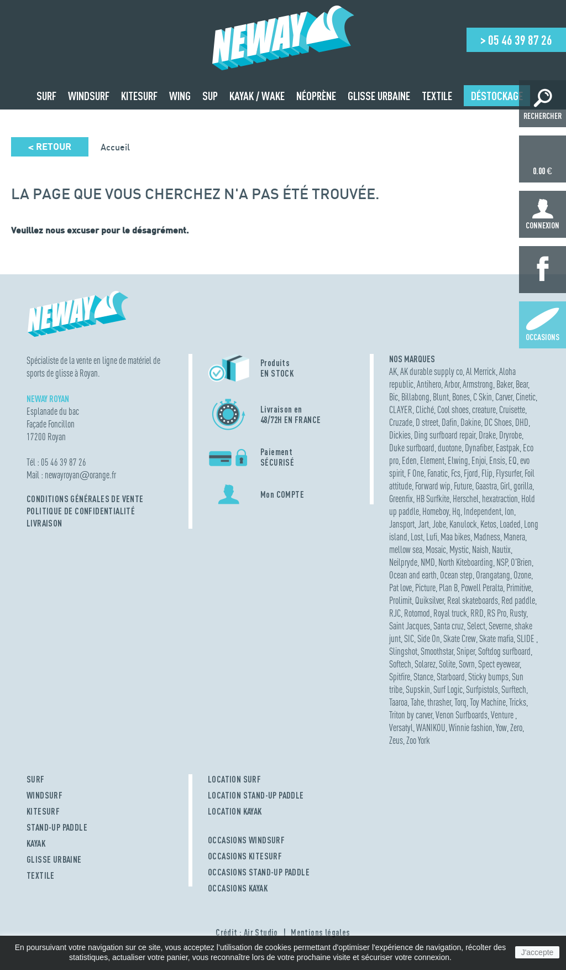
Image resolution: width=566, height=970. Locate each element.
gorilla (522, 486)
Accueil (115, 147)
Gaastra (486, 486)
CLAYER (400, 409)
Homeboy (435, 511)
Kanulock (463, 524)
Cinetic (526, 397)
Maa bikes (455, 537)
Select (476, 626)
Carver (503, 397)
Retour (49, 146)
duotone (450, 447)
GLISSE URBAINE (54, 859)
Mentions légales (320, 932)
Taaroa (398, 702)
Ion (509, 511)
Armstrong (478, 384)
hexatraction (500, 498)
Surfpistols (482, 689)
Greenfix (401, 498)
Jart (423, 524)
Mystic (459, 549)
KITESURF (43, 811)
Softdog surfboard (504, 651)
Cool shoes (453, 409)
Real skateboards (472, 600)
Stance (423, 676)
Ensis (497, 460)
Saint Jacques (409, 626)
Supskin (418, 689)
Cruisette (512, 409)
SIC (409, 638)
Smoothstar (437, 651)
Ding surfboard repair (444, 435)
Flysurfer (508, 473)
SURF (36, 779)
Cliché (425, 409)
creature (484, 409)
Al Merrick (481, 371)
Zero (516, 727)
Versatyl (401, 727)
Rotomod (417, 613)
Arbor (451, 384)
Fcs (455, 473)
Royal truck (450, 613)
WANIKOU (431, 727)
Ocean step (456, 575)
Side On (428, 638)
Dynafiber (478, 447)
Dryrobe (510, 435)
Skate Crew (459, 638)
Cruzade (400, 422)
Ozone (522, 575)
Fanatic (437, 473)
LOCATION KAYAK (235, 811)
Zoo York (418, 740)
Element (432, 460)
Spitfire (399, 676)
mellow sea (405, 549)
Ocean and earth (413, 575)
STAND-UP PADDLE (57, 827)
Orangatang (493, 575)
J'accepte (537, 952)
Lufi (431, 537)
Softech (400, 664)
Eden (409, 460)
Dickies (400, 435)
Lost (417, 537)
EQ (513, 460)
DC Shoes (498, 422)
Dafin (449, 422)
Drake (487, 435)
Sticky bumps (488, 676)
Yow (501, 727)
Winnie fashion (470, 727)
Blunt (441, 397)
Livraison (44, 523)
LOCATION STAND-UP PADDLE (256, 795)
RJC (395, 613)
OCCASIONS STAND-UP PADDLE (259, 872)
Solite (447, 664)
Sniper (466, 651)
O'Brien (521, 562)
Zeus (396, 740)
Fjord (471, 473)
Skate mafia (496, 638)
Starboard (451, 676)
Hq (456, 511)
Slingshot (403, 651)
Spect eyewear (499, 664)
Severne (500, 626)
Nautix (501, 549)
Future (463, 486)
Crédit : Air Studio (247, 932)
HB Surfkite (432, 498)
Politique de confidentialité (81, 511)
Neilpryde (403, 562)
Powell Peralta (482, 587)
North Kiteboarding (465, 562)
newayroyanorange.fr (80, 475)
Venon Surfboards (462, 715)
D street (427, 422)
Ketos (488, 524)
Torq (460, 702)
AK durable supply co (431, 371)
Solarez (425, 664)
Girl (505, 486)
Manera (514, 537)
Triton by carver (410, 715)
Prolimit (400, 600)
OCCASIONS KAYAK (238, 888)
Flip (486, 473)
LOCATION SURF (234, 779)
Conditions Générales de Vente (85, 499)
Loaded (510, 524)
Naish (480, 549)
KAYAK (36, 843)
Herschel (466, 498)
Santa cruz (448, 626)
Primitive (518, 587)
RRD (477, 613)
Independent (482, 511)
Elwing (458, 460)
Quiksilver (429, 600)
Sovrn (467, 664)
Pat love (400, 587)
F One (415, 473)
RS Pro (496, 613)
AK (393, 371)
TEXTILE (41, 875)
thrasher (439, 702)
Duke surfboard (411, 447)
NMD (428, 562)
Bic (393, 397)
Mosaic (436, 549)
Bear (522, 384)
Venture (503, 715)
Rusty (518, 613)
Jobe (439, 524)
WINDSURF (44, 795)
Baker (504, 384)
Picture (425, 587)
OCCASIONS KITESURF (245, 856)
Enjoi (478, 460)
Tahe (417, 702)
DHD (521, 422)
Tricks (517, 702)
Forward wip (432, 486)
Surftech (513, 689)
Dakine (470, 422)
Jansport (402, 524)
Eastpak (508, 447)
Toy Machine (488, 702)
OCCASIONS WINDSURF (246, 840)
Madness (487, 537)
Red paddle (518, 600)
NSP (501, 562)
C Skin (482, 397)
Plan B (448, 587)
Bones (461, 397)
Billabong (415, 397)
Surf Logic (448, 689)
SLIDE (526, 638)
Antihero (429, 384)
